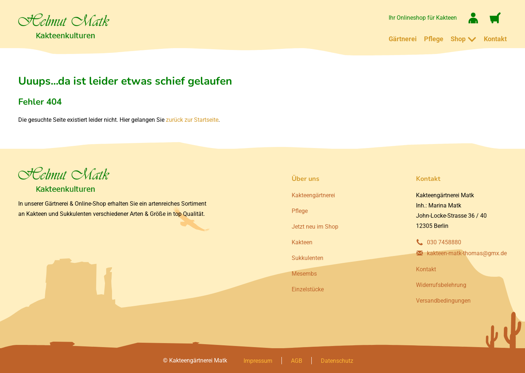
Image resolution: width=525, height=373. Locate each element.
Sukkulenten (307, 258)
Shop (458, 39)
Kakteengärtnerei (313, 195)
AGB (296, 360)
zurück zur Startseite (192, 119)
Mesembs (304, 273)
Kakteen (302, 242)
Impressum (258, 360)
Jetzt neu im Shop (315, 226)
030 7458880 (444, 242)
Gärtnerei (403, 39)
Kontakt (495, 39)
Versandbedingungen (443, 300)
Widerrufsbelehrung (441, 284)
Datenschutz (337, 360)
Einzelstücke (308, 289)
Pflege (433, 39)
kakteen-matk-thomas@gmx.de (467, 253)
